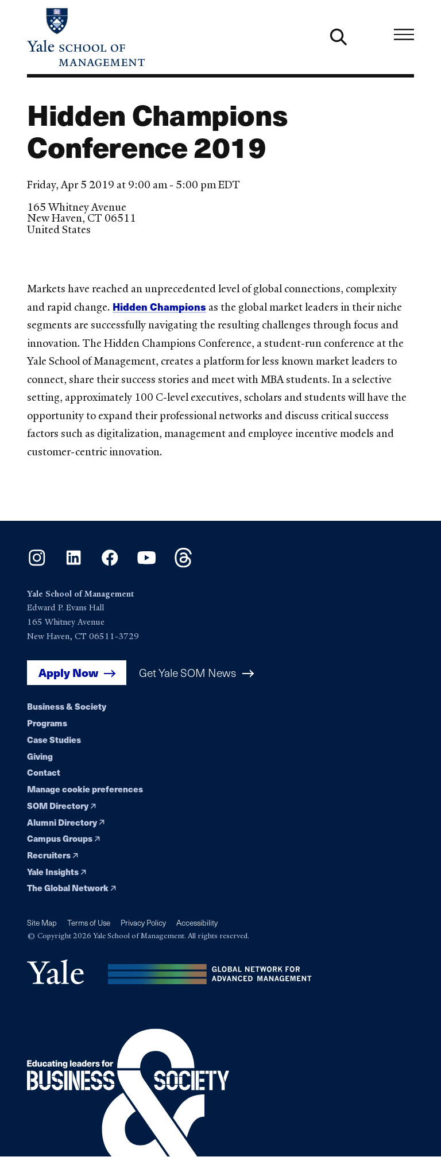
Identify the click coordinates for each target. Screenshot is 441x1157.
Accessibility (197, 922)
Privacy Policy (143, 922)
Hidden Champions (159, 306)
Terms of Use (88, 922)
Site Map (42, 922)
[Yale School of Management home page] (123, 37)
